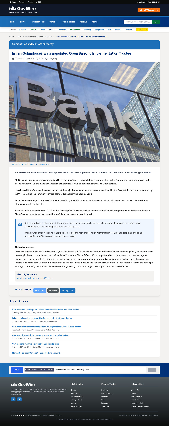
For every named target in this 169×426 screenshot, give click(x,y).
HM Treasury (71, 262)
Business (22, 30)
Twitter (39, 290)
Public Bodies (68, 22)
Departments (38, 22)
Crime (42, 30)
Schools (118, 30)
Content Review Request (140, 406)
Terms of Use (136, 400)
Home (12, 2)
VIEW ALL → (142, 30)
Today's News (76, 400)
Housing (87, 30)
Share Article (31, 164)
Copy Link (68, 290)
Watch (53, 22)
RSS (38, 2)
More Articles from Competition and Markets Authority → (37, 353)
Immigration (99, 30)
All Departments (77, 397)
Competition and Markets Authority (38, 36)
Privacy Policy (136, 397)
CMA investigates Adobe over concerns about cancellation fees (40, 335)
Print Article (17, 164)
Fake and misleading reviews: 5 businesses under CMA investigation (42, 318)
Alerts (95, 22)
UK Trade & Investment (50, 262)
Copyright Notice (137, 403)
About (30, 2)
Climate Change (107, 393)
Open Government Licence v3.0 (102, 419)
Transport (129, 30)
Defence (52, 30)
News (24, 22)
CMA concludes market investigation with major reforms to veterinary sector (46, 327)
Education (105, 403)
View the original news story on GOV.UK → (35, 278)
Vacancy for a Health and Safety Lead (57, 370)
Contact (22, 2)
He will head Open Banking (28, 190)
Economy (63, 30)
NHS (109, 30)
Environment (75, 30)
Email (53, 290)
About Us (134, 390)
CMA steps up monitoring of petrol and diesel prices (35, 344)
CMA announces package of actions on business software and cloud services (46, 310)
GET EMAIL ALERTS (148, 10)
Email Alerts (75, 393)
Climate (33, 30)
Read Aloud (44, 164)
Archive (83, 22)
